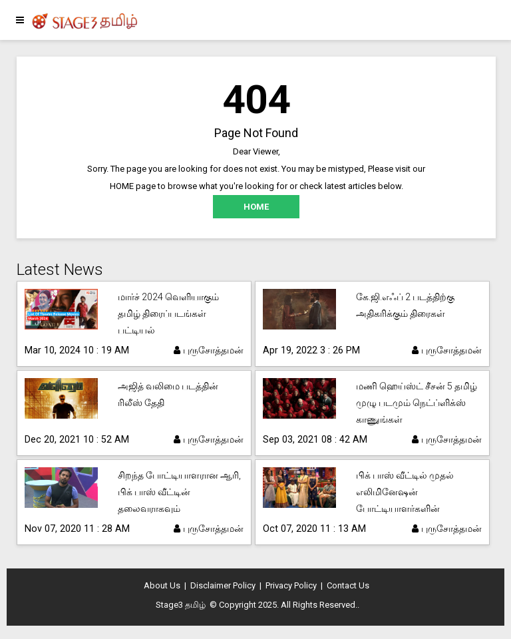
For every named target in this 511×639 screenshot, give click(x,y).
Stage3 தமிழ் (181, 605)
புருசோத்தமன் (209, 350)
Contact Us (348, 585)
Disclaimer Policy (223, 585)
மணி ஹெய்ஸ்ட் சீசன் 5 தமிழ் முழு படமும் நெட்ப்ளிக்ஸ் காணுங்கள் (416, 403)
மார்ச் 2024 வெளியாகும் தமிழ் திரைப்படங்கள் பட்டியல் (168, 313)
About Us (162, 585)
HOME (256, 207)
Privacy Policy (291, 585)
